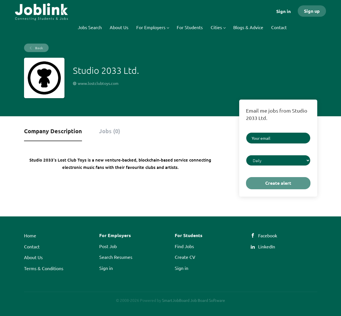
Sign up (312, 11)
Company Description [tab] (53, 131)
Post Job (108, 246)
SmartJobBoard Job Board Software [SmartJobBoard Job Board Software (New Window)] (193, 300)
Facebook (267, 235)
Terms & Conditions (43, 268)
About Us (33, 257)
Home (30, 235)
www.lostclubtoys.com (98, 83)
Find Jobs (184, 246)
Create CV (185, 257)
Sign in (283, 11)
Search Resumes (115, 257)
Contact (32, 246)
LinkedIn (266, 246)
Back (38, 48)
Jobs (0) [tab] (109, 131)
